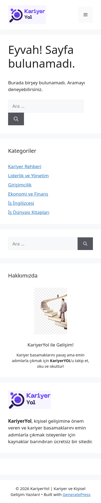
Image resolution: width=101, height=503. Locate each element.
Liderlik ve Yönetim (28, 175)
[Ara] (16, 119)
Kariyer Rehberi (24, 166)
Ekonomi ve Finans (28, 194)
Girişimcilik (20, 185)
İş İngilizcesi (21, 203)
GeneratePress (76, 494)
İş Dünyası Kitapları (28, 212)
